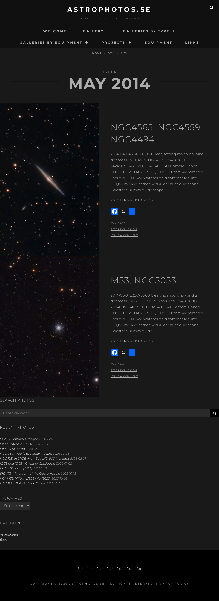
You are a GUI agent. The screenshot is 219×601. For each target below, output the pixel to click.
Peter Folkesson (124, 229)
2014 (111, 53)
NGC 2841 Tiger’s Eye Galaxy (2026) (26, 454)
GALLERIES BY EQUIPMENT (51, 42)
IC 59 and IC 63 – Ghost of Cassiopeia (27, 463)
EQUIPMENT (158, 42)
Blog (3, 539)
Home (97, 53)
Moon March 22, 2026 (16, 444)
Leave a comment (124, 235)
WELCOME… (56, 31)
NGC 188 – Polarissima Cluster (22, 483)
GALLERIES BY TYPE (146, 31)
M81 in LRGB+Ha (12, 449)
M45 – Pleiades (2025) (16, 468)
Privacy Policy (172, 583)
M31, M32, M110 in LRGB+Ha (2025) (25, 478)
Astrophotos (9, 535)
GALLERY (93, 31)
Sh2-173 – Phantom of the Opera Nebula (30, 473)
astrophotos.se (109, 9)
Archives (12, 498)
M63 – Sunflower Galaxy (17, 439)
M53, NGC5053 (143, 280)
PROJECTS (114, 42)
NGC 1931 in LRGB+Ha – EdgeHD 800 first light (34, 458)
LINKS (192, 42)
